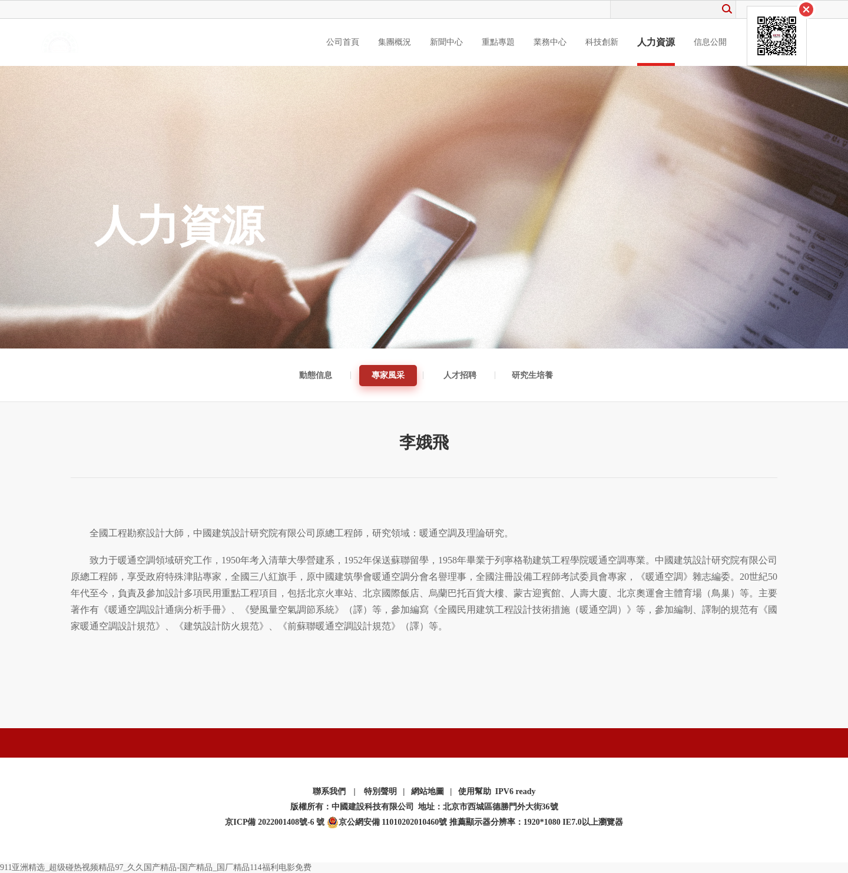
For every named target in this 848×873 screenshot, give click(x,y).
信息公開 (710, 42)
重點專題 (498, 42)
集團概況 (394, 42)
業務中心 (550, 42)
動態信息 (315, 375)
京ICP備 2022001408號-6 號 (274, 822)
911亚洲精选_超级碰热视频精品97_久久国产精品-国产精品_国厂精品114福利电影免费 (156, 867)
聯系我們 (329, 791)
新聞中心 (446, 42)
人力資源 (656, 42)
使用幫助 (474, 791)
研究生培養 (532, 375)
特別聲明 (380, 791)
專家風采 (388, 375)
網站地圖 (427, 791)
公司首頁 (342, 42)
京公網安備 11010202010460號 (387, 822)
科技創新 (601, 42)
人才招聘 (459, 375)
